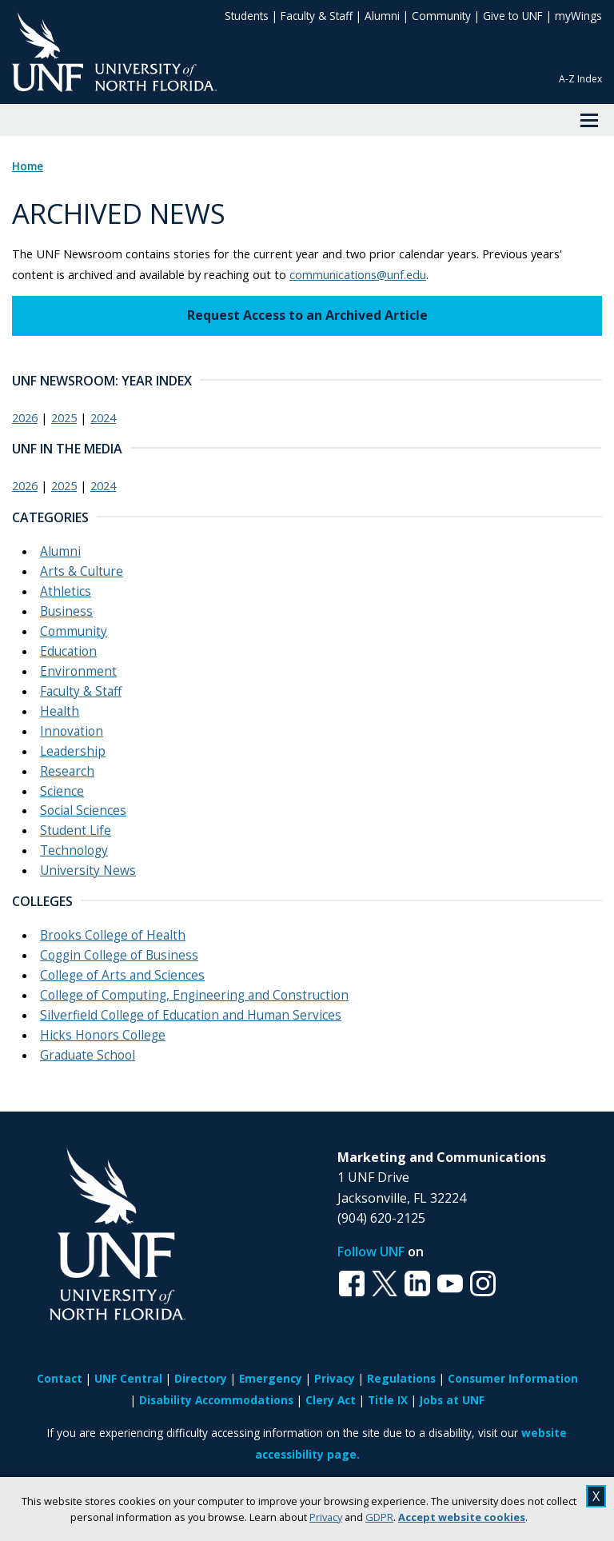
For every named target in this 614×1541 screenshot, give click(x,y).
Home (27, 166)
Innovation (71, 731)
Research (67, 771)
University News (88, 870)
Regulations (401, 1378)
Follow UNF (371, 1251)
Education (68, 651)
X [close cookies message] (596, 1496)
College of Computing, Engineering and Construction (194, 995)
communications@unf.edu (357, 274)
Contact (59, 1378)
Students (247, 15)
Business (66, 611)
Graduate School (87, 1055)
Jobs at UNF (452, 1399)
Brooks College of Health (112, 935)
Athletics (65, 591)
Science (62, 791)
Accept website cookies (461, 1517)
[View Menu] (589, 120)
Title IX (388, 1399)
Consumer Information (513, 1378)
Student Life (75, 830)
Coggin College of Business (119, 955)
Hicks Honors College (102, 1035)
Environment (78, 671)
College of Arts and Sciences (122, 975)
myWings (578, 15)
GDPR (379, 1517)
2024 (103, 417)
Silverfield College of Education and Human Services (190, 1015)
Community (441, 15)
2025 (64, 417)
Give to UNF (513, 15)
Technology (74, 850)
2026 (25, 417)
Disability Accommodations (216, 1399)
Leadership (73, 751)
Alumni (382, 15)
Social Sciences (83, 810)
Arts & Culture (81, 571)
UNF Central (128, 1378)
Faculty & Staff (317, 15)
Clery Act (330, 1399)
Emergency (270, 1378)
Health (59, 711)
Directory (200, 1378)
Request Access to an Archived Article (307, 315)
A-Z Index (580, 79)
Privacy (325, 1517)
